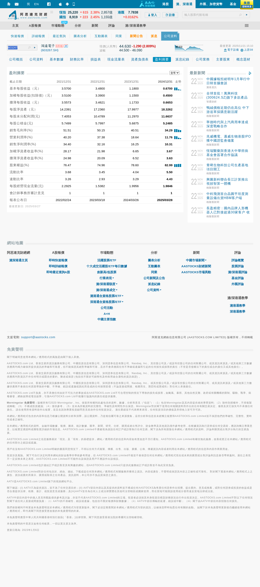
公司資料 (154, 335)
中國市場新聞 (196, 305)
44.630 (125, 46)
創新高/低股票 (106, 317)
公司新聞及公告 (154, 323)
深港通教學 (237, 356)
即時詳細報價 (58, 311)
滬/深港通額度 (106, 329)
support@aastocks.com (38, 382)
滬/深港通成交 (106, 335)
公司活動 (107, 352)
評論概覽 (237, 305)
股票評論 (237, 311)
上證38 (248, 49)
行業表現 (107, 323)
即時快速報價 (58, 305)
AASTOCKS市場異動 (196, 317)
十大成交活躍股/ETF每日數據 (106, 311)
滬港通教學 (237, 350)
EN (36, 4)
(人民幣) (111, 46)
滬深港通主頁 (18, 305)
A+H (107, 358)
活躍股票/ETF (106, 305)
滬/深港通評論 (237, 317)
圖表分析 (154, 305)
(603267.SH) (49, 50)
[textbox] (216, 14)
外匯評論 (237, 329)
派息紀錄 (154, 329)
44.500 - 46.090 (130, 50)
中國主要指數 (106, 364)
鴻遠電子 (48, 46)
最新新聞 (197, 73)
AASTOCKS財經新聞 (196, 311)
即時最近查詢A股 (58, 317)
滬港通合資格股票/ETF (107, 340)
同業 (154, 317)
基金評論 (237, 323)
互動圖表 (154, 311)
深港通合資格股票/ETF (107, 346)
